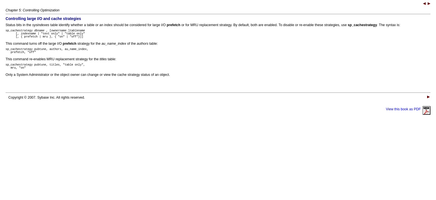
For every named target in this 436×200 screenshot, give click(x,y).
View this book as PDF (408, 115)
